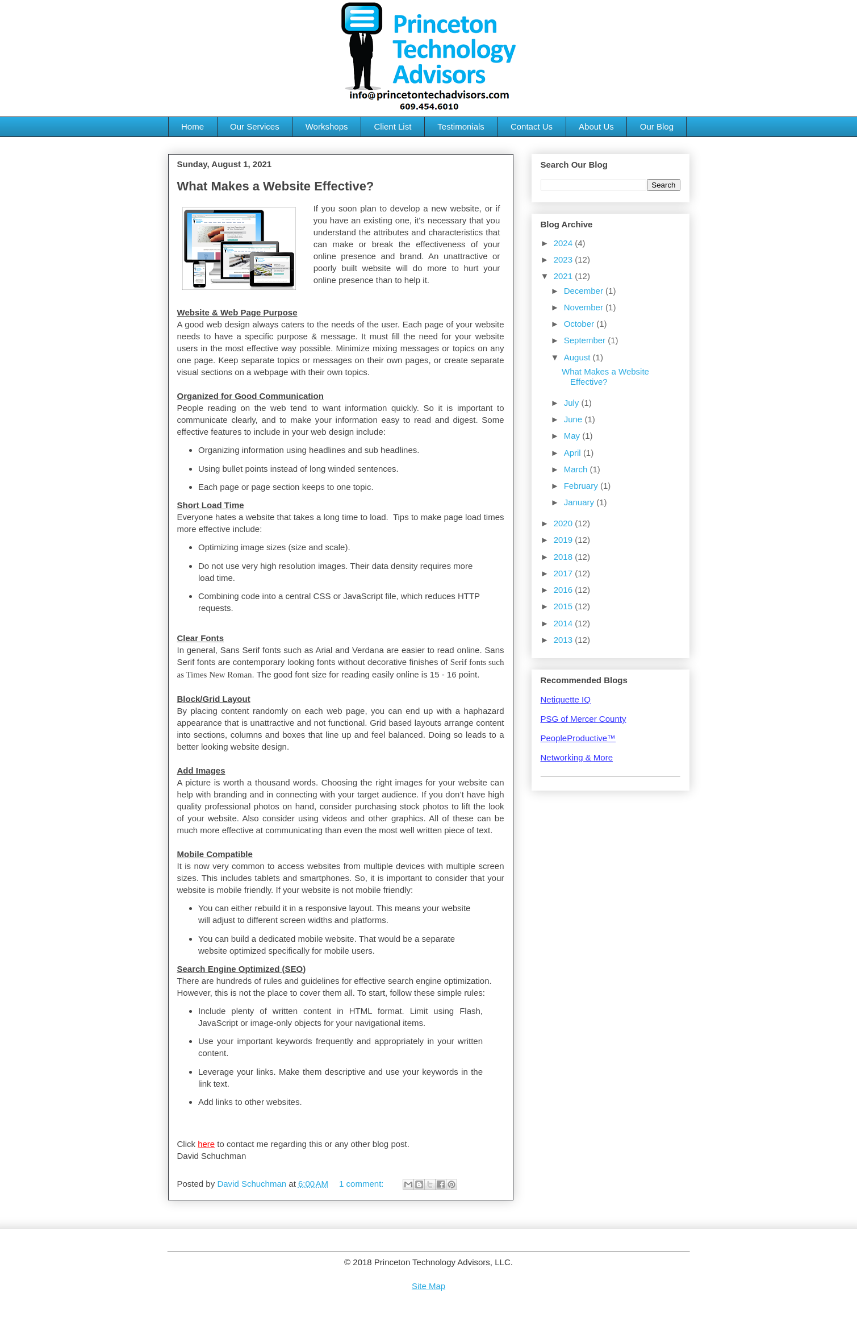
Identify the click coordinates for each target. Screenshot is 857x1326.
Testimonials (460, 126)
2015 (564, 606)
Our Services (254, 126)
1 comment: (362, 1183)
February (582, 486)
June (574, 419)
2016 (564, 590)
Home (192, 126)
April (573, 453)
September (586, 340)
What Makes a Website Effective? (275, 186)
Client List (392, 126)
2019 (564, 539)
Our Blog (657, 126)
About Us (596, 126)
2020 (564, 523)
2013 (564, 640)
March (577, 469)
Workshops (327, 126)
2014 (564, 623)
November (584, 307)
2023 (564, 259)
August (578, 357)
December (584, 291)
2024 (564, 243)
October (580, 324)
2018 (564, 557)
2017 (564, 573)
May (573, 435)
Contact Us (532, 126)
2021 (564, 276)
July (573, 403)
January (580, 502)
